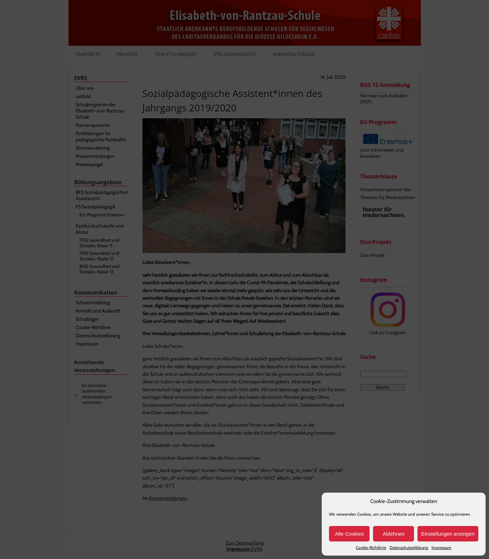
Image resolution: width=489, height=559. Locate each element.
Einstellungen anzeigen (448, 534)
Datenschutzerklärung (409, 547)
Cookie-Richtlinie (371, 547)
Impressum (441, 547)
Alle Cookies (349, 534)
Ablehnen (393, 534)
